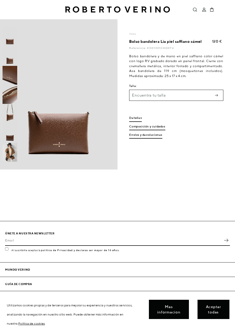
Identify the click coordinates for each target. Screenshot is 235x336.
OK (226, 240)
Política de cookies (31, 323)
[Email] (113, 240)
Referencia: (138, 47)
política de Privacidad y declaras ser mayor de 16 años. (80, 250)
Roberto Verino (117, 9)
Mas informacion (168, 309)
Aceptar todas (213, 309)
